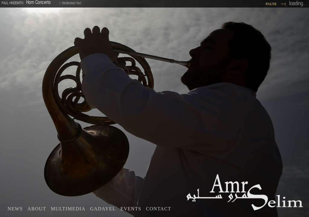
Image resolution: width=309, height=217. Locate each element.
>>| (283, 4)
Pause (271, 4)
